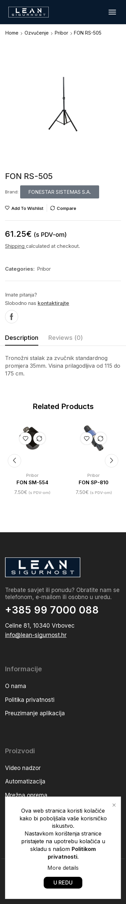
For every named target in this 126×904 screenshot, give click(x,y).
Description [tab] (21, 337)
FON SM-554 (32, 483)
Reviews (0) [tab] (65, 337)
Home (11, 33)
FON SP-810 (94, 483)
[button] (112, 12)
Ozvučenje (37, 33)
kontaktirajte (53, 303)
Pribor (61, 33)
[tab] (21, 339)
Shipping (15, 246)
